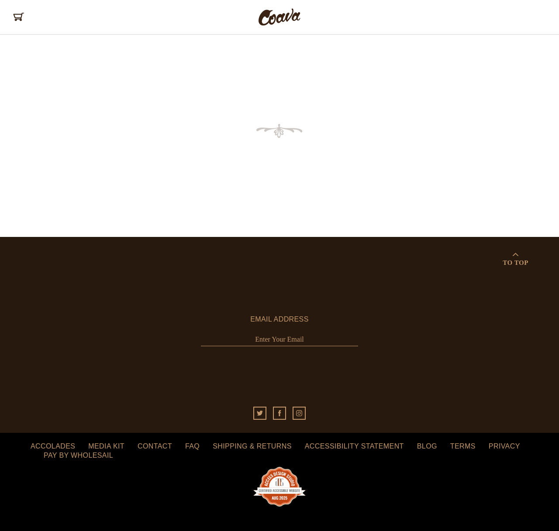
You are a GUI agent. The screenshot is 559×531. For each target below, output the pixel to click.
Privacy (504, 446)
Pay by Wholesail (78, 455)
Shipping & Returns (252, 446)
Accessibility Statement (354, 446)
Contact (155, 446)
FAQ (192, 446)
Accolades (53, 446)
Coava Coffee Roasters (279, 17)
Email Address (279, 319)
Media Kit (106, 446)
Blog (427, 446)
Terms (463, 446)
